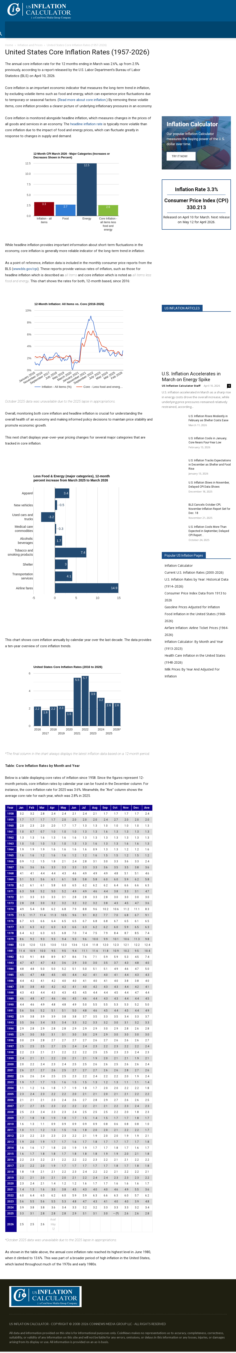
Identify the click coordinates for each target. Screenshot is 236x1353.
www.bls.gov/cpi (25, 269)
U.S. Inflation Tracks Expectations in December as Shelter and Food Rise (210, 464)
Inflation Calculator (179, 565)
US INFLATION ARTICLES (182, 308)
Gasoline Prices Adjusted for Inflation (192, 607)
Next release (220, 217)
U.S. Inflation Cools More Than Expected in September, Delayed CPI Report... (209, 531)
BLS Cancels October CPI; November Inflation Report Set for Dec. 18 (209, 509)
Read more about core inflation (82, 100)
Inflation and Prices (30, 45)
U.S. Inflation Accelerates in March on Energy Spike (191, 376)
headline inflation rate (86, 124)
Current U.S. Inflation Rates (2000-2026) (194, 572)
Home (9, 45)
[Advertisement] (196, 78)
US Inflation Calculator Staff (181, 385)
